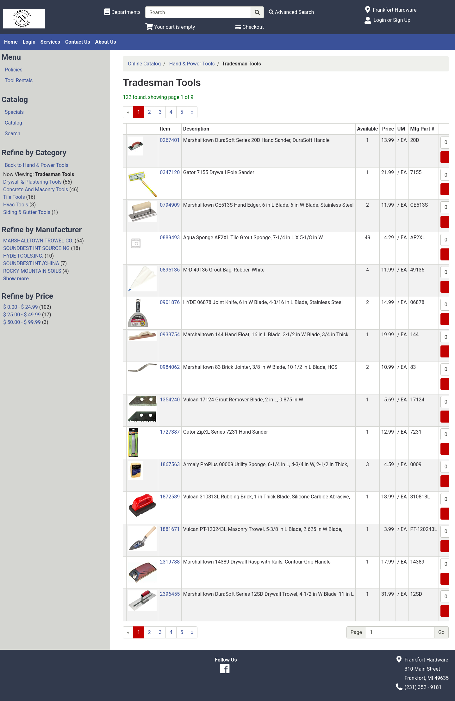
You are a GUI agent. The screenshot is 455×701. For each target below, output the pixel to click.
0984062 (170, 367)
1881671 (170, 529)
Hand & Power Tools (192, 64)
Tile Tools (14, 197)
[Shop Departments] (122, 12)
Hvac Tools (15, 205)
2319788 (170, 562)
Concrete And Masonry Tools (35, 189)
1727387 (170, 432)
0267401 (170, 140)
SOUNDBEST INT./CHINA (31, 263)
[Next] (192, 112)
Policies (13, 70)
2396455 (170, 594)
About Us (105, 42)
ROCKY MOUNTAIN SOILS (32, 271)
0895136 (170, 270)
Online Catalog (144, 64)
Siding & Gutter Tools (26, 212)
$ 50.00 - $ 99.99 (22, 322)
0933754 (170, 335)
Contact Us (77, 42)
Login (29, 42)
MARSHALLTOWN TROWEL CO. (38, 241)
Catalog (13, 123)
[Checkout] (249, 27)
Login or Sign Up (391, 20)
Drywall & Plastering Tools (32, 182)
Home (11, 42)
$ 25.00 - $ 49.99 (22, 315)
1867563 (170, 464)
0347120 (170, 172)
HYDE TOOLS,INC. (23, 256)
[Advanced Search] (291, 12)
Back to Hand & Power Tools (36, 165)
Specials (14, 112)
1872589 (170, 497)
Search (12, 134)
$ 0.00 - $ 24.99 (20, 307)
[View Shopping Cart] (170, 27)
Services (50, 42)
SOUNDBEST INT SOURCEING (36, 248)
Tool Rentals (19, 80)
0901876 (170, 302)
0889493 (170, 238)
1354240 (170, 400)
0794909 (170, 205)
